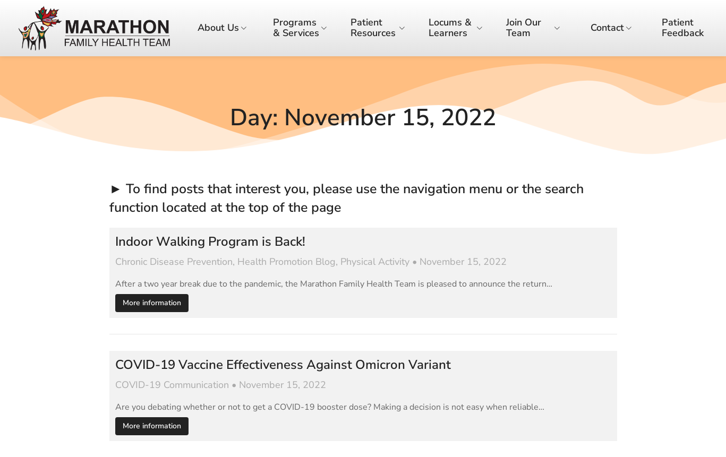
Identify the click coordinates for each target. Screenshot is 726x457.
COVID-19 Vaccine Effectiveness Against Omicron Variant (283, 365)
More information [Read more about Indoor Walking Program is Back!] (152, 303)
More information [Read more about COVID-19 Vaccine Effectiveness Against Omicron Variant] (152, 426)
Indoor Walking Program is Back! (210, 242)
